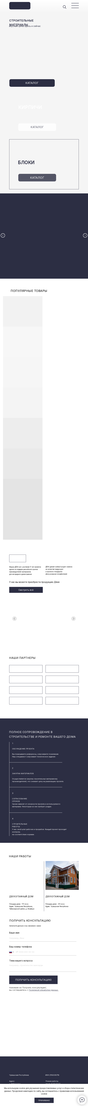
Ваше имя (14, 924)
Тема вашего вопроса (21, 952)
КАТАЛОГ (32, 82)
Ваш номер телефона (20, 938)
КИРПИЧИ (30, 107)
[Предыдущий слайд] (3, 232)
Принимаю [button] (44, 1100)
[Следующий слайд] (85, 232)
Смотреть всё (26, 581)
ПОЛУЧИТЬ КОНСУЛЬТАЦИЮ (33, 971)
